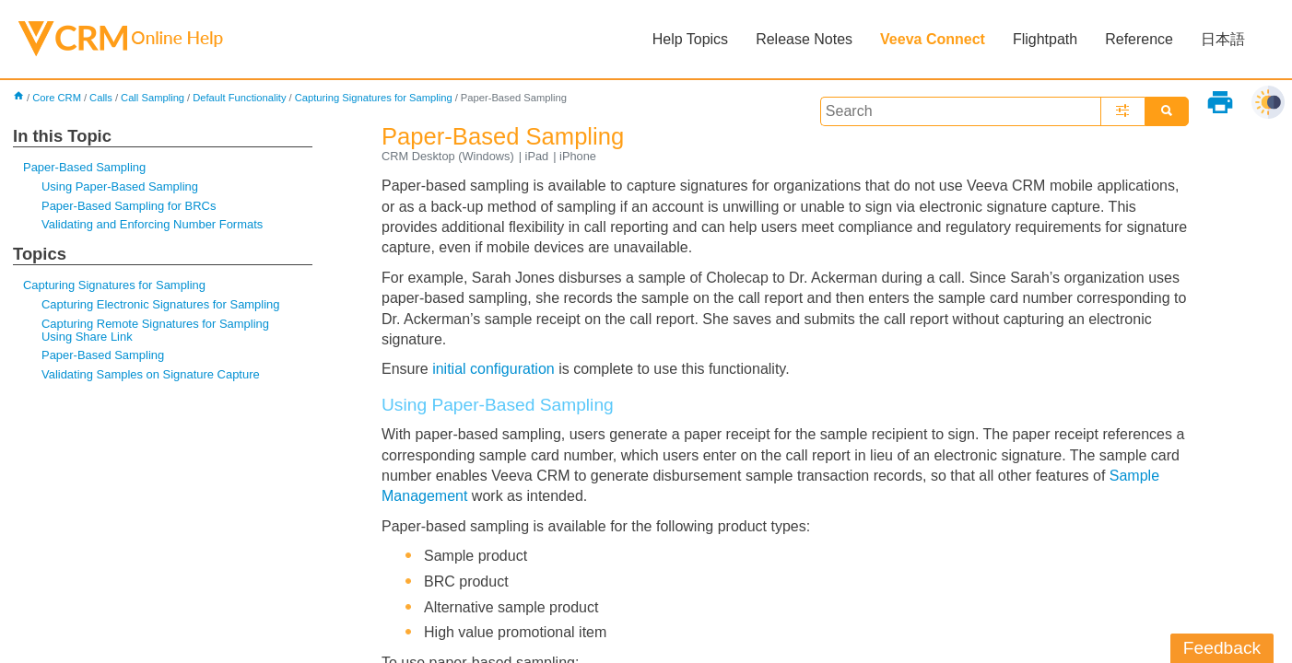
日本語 (1223, 39)
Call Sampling (152, 97)
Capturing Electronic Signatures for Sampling (160, 304)
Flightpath (1045, 39)
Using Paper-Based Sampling (119, 186)
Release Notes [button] (804, 39)
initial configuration (493, 369)
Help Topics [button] (690, 39)
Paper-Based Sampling (84, 167)
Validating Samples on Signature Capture (150, 374)
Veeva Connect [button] (932, 39)
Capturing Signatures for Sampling (373, 97)
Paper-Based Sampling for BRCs (128, 206)
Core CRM (56, 97)
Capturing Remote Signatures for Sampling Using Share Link (155, 330)
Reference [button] (1139, 39)
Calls (100, 97)
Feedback (1222, 647)
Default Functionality (239, 97)
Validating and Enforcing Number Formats (152, 224)
